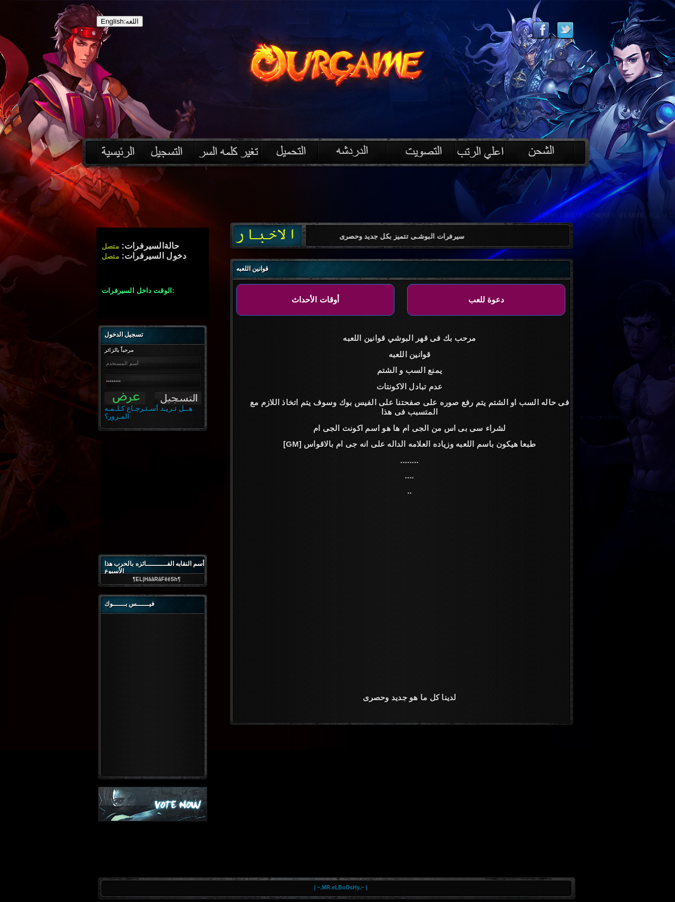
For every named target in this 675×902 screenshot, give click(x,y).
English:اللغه (120, 21)
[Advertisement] (337, 198)
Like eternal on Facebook (541, 30)
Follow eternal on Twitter (565, 30)
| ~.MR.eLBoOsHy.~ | (341, 887)
